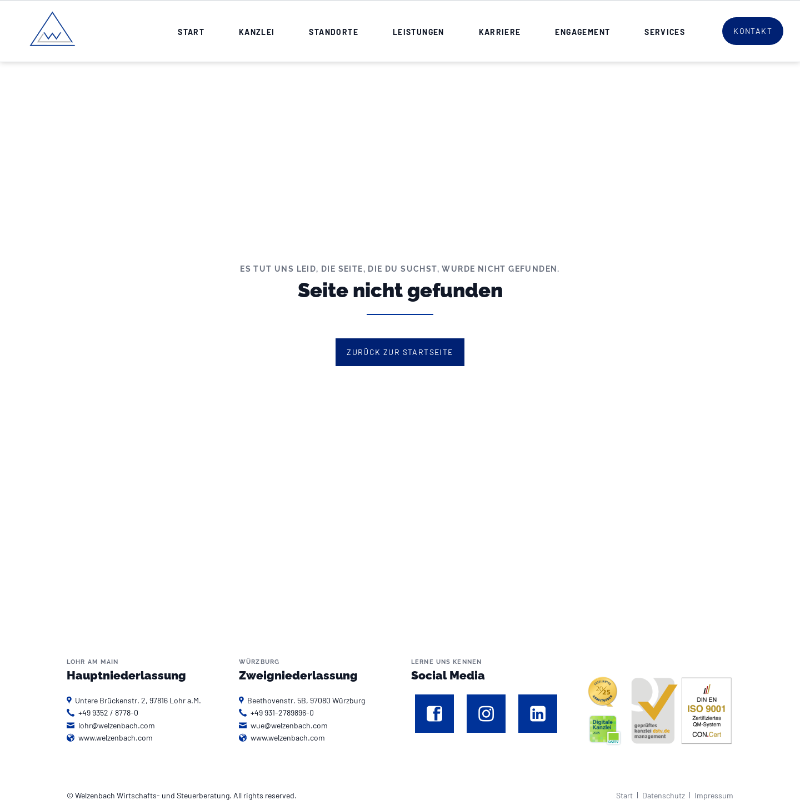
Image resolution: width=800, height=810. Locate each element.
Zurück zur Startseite (400, 352)
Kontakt (752, 31)
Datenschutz (663, 795)
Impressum (713, 795)
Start (624, 795)
